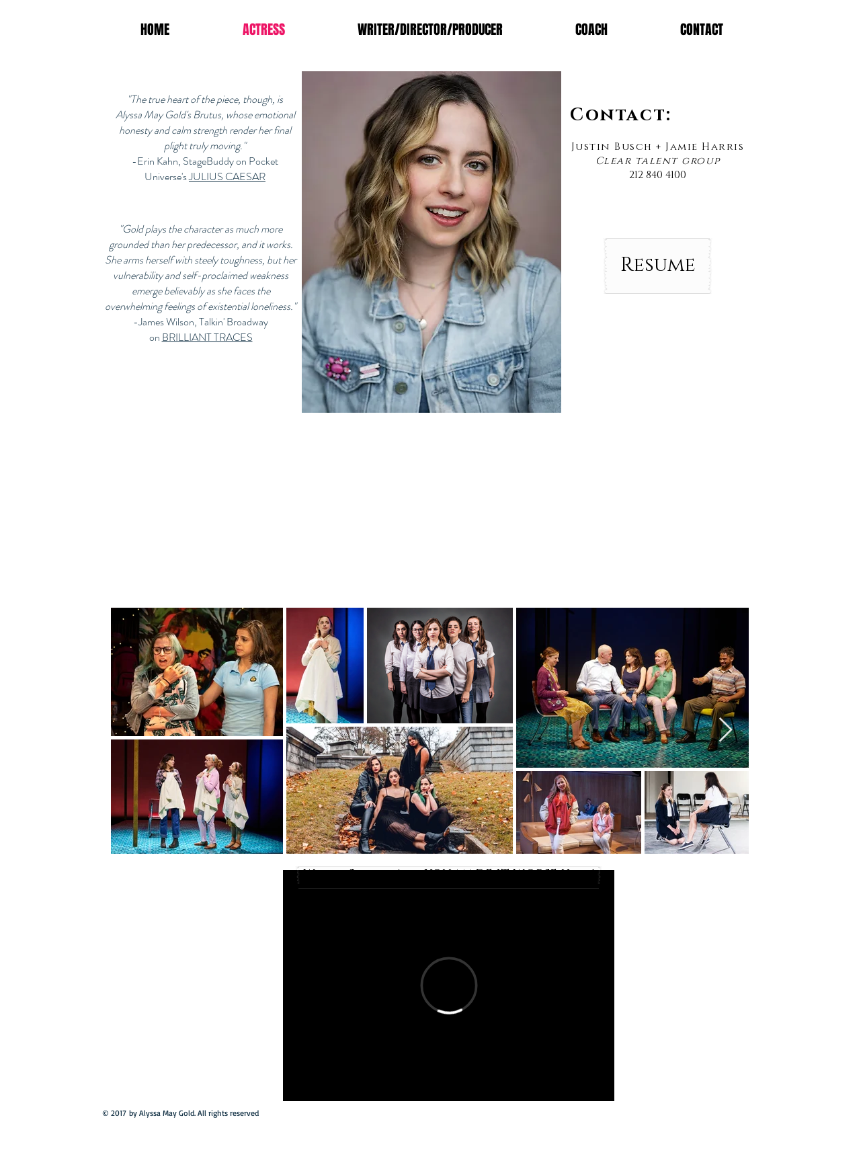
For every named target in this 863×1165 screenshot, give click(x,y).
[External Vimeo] (448, 985)
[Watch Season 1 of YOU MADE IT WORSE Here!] (449, 875)
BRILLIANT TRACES (207, 337)
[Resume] (658, 266)
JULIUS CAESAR (227, 176)
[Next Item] (725, 730)
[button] (431, 242)
